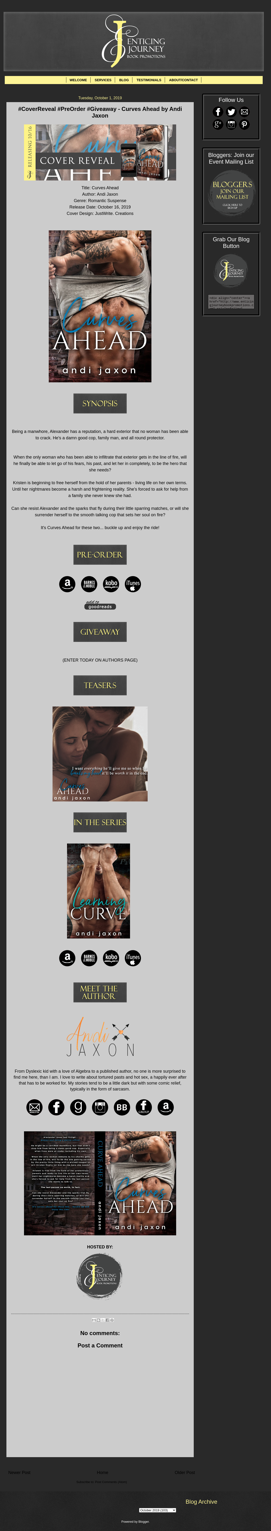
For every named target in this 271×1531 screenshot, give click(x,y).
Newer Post (19, 1472)
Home (102, 1472)
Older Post (185, 1472)
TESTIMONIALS (148, 80)
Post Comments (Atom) (111, 1482)
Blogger (143, 1521)
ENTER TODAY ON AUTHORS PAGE (100, 660)
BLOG (124, 80)
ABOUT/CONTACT (183, 80)
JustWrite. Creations (114, 213)
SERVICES (103, 80)
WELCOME (78, 80)
